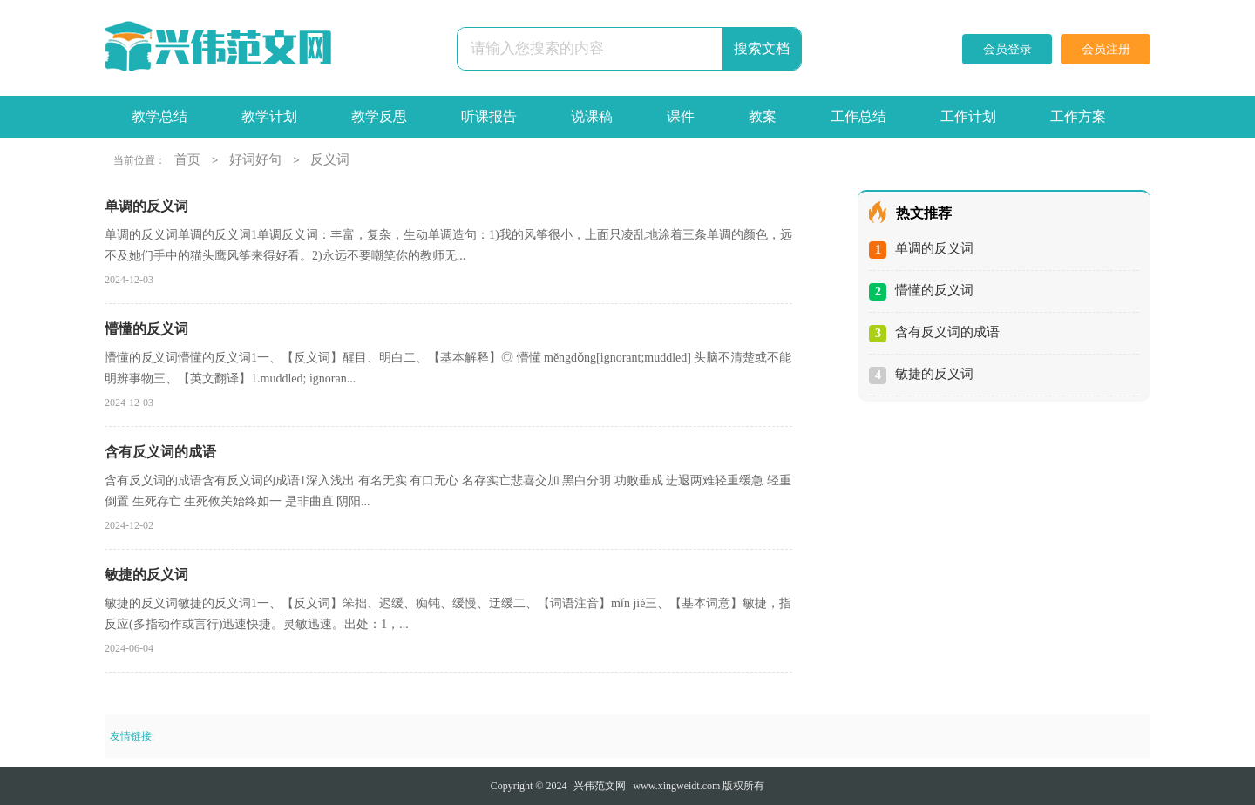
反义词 (329, 159)
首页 (187, 159)
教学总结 (159, 116)
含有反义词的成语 (947, 332)
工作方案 (1078, 116)
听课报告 (489, 116)
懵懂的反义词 (934, 290)
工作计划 (968, 116)
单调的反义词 (934, 248)
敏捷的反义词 (934, 374)
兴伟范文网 (599, 786)
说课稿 (592, 116)
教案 (763, 116)
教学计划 (269, 116)
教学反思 (379, 116)
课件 (681, 116)
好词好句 (255, 159)
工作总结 (858, 116)
